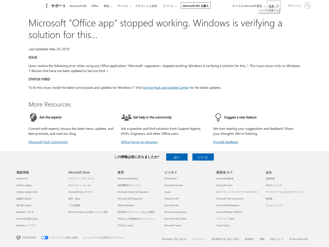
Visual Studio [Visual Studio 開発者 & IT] (223, 225)
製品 (106, 6)
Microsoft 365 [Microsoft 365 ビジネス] (171, 205)
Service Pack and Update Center (166, 87)
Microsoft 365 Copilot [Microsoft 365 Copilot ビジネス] (175, 218)
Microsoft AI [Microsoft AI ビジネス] (170, 178)
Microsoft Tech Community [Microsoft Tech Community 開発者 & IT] (230, 198)
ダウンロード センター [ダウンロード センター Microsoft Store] (80, 185)
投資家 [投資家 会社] (269, 198)
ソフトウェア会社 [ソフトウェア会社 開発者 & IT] (225, 218)
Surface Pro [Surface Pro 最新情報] (22, 178)
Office (94, 6)
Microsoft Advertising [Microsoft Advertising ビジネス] (175, 212)
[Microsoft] (30, 6)
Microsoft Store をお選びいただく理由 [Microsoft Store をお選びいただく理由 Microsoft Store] (88, 212)
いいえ (203, 157)
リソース (168, 6)
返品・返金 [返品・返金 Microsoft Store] (74, 198)
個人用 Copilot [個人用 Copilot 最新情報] (23, 205)
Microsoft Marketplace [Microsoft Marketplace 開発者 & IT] (227, 205)
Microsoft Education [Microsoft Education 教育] (128, 178)
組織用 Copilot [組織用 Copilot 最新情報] (23, 198)
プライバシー (199, 239)
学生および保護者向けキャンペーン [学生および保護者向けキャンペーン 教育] (136, 218)
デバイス (122, 6)
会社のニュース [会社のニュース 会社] (274, 185)
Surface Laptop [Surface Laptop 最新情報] (23, 185)
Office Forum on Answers (139, 142)
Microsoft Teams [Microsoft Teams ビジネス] (172, 225)
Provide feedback (225, 142)
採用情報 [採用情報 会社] (270, 178)
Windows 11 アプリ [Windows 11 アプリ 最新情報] (26, 225)
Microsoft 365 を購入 (196, 6)
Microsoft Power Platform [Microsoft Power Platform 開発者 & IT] (229, 212)
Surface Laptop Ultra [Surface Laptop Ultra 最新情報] (26, 191)
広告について (277, 239)
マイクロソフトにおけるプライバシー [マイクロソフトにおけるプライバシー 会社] (285, 191)
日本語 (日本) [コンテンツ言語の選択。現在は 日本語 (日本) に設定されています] (29, 237)
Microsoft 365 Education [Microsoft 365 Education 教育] (130, 198)
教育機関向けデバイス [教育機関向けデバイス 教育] (129, 185)
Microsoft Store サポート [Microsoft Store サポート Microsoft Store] (81, 191)
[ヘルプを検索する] (274, 5)
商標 (262, 239)
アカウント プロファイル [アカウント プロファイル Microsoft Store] (81, 178)
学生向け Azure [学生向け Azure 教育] (125, 225)
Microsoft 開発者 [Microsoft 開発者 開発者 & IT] (225, 178)
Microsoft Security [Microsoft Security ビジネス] (173, 185)
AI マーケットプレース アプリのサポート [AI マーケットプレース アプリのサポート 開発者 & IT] (237, 191)
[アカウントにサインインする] (299, 6)
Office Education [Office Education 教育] (126, 205)
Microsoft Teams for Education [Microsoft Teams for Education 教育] (133, 191)
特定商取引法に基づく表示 (225, 239)
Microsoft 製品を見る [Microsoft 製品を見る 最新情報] (27, 218)
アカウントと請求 (146, 6)
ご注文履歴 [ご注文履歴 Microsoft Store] (74, 205)
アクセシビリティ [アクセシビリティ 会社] (275, 205)
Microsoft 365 (78, 6)
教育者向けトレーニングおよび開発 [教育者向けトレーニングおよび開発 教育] (136, 212)
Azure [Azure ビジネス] (167, 191)
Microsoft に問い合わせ (174, 239)
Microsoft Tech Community (48, 142)
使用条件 (249, 239)
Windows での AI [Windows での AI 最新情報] (25, 212)
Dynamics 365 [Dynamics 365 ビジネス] (171, 198)
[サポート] (58, 6)
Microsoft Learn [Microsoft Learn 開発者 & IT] (224, 185)
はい (177, 157)
